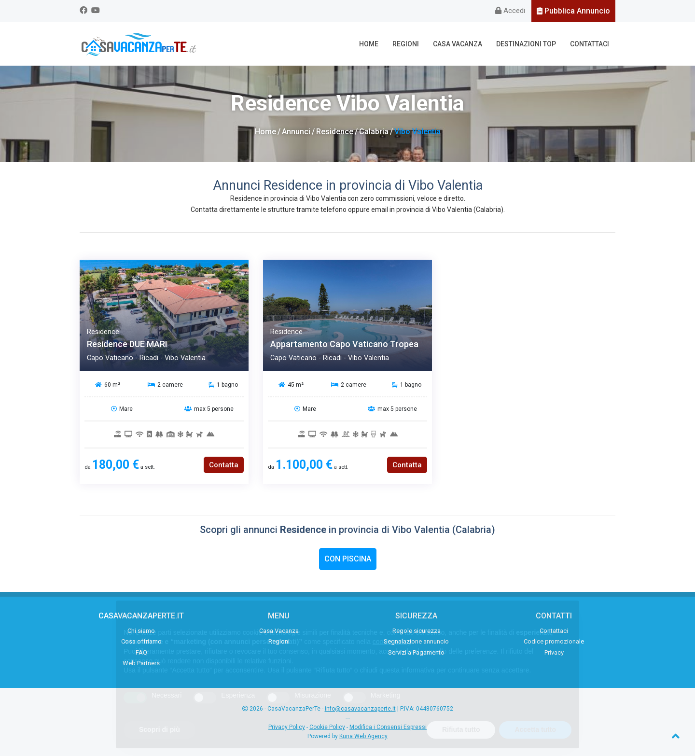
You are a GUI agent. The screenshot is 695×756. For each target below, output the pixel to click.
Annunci (296, 131)
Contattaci (589, 44)
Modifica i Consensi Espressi (388, 727)
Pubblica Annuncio (573, 10)
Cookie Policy (327, 727)
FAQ (141, 652)
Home (368, 44)
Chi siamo (141, 630)
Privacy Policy (286, 727)
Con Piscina (347, 558)
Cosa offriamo (141, 641)
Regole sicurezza (416, 630)
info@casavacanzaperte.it (360, 708)
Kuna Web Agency (363, 736)
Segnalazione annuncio (416, 641)
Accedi (510, 10)
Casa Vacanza (457, 44)
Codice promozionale (554, 641)
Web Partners (141, 663)
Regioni (405, 44)
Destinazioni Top (526, 44)
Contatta (223, 465)
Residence (334, 131)
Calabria (374, 131)
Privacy (554, 652)
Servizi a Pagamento (416, 652)
